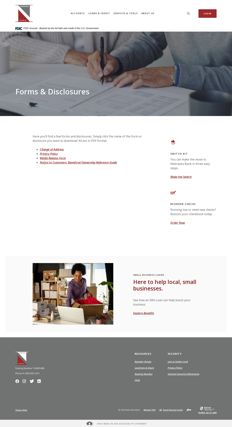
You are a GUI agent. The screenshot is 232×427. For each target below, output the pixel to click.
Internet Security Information (183, 374)
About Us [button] (147, 13)
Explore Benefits (143, 313)
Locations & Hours (144, 367)
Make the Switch (181, 177)
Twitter (32, 382)
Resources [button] (143, 353)
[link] (207, 410)
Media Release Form (53, 158)
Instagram (25, 382)
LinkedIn (39, 382)
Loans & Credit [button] (99, 13)
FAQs (137, 380)
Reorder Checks (143, 362)
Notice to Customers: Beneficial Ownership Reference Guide (78, 162)
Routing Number (144, 374)
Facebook (18, 382)
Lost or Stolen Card (178, 361)
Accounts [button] (78, 13)
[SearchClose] (188, 13)
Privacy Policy (49, 154)
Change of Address (52, 149)
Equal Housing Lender (173, 409)
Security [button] (175, 353)
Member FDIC (150, 409)
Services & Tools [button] (125, 13)
